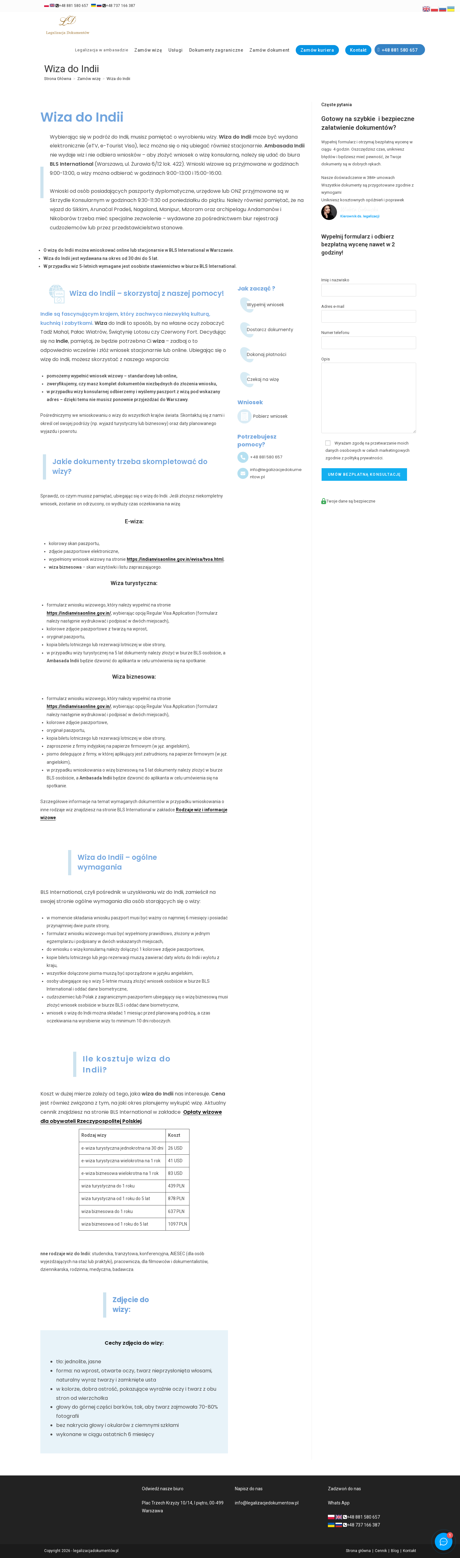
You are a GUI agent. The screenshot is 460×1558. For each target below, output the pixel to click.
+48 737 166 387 (113, 5)
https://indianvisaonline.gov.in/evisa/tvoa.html (175, 559)
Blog (395, 1551)
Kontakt (409, 1551)
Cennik (381, 1551)
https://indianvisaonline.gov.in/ (79, 613)
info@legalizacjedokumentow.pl (267, 1502)
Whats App (339, 1502)
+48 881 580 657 (66, 5)
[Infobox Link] (270, 417)
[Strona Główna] (57, 78)
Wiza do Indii (118, 78)
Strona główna (358, 1551)
